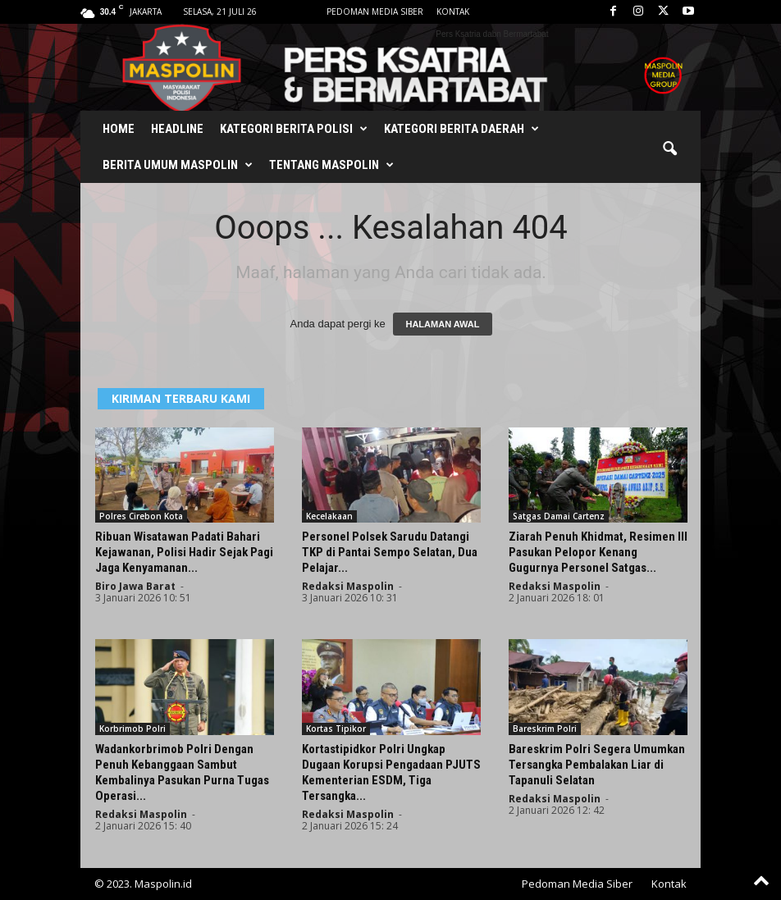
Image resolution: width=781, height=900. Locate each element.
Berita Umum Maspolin (178, 165)
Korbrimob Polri (132, 728)
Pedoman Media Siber (375, 11)
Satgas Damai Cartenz (559, 516)
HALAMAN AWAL (442, 324)
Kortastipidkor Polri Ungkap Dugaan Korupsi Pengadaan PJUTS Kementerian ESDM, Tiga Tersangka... (391, 772)
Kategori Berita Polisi (294, 129)
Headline (177, 128)
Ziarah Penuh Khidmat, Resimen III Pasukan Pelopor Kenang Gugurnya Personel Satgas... (598, 552)
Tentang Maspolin (331, 165)
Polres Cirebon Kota (141, 516)
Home (119, 128)
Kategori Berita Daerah (461, 129)
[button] (669, 149)
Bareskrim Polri (545, 728)
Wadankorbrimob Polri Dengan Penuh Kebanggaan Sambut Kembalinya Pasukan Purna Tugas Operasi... (182, 772)
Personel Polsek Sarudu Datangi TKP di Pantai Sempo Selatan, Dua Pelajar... (389, 552)
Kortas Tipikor (336, 728)
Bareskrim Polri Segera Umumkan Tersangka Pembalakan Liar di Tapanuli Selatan (597, 765)
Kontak (452, 11)
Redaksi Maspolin (348, 586)
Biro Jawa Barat (135, 586)
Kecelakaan (329, 516)
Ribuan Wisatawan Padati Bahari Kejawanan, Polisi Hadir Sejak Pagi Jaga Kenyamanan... (184, 552)
